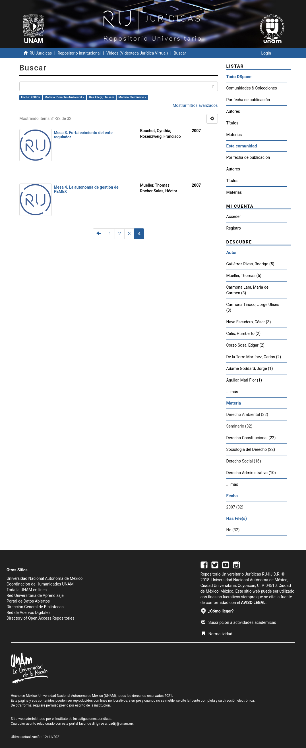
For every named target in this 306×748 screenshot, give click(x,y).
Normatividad (216, 634)
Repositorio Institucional (79, 53)
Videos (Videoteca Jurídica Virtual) (137, 53)
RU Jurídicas (41, 53)
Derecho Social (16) (243, 461)
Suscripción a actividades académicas (238, 622)
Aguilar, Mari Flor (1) (244, 380)
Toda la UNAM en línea (27, 589)
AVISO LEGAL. (253, 602)
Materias (234, 134)
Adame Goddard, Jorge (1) (249, 368)
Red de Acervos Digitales (28, 612)
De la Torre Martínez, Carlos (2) (253, 357)
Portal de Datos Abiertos (28, 601)
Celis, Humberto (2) (243, 333)
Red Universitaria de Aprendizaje (35, 595)
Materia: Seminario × (132, 97)
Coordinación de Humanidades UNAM (40, 584)
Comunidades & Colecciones (251, 88)
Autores (233, 111)
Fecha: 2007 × (30, 97)
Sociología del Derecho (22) (250, 449)
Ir (213, 86)
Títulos (232, 123)
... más (232, 391)
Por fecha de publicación (248, 99)
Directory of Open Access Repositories (41, 618)
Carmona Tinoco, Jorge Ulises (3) (252, 307)
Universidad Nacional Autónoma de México (45, 578)
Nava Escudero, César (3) (248, 322)
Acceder (233, 216)
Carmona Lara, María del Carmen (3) (248, 290)
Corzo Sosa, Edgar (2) (245, 345)
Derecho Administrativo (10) (251, 472)
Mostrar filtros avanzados (195, 105)
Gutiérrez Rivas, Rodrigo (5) (250, 264)
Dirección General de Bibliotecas (35, 607)
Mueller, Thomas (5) (244, 275)
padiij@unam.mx (121, 724)
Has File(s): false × (101, 97)
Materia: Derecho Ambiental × (64, 97)
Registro (233, 228)
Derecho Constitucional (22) (251, 438)
